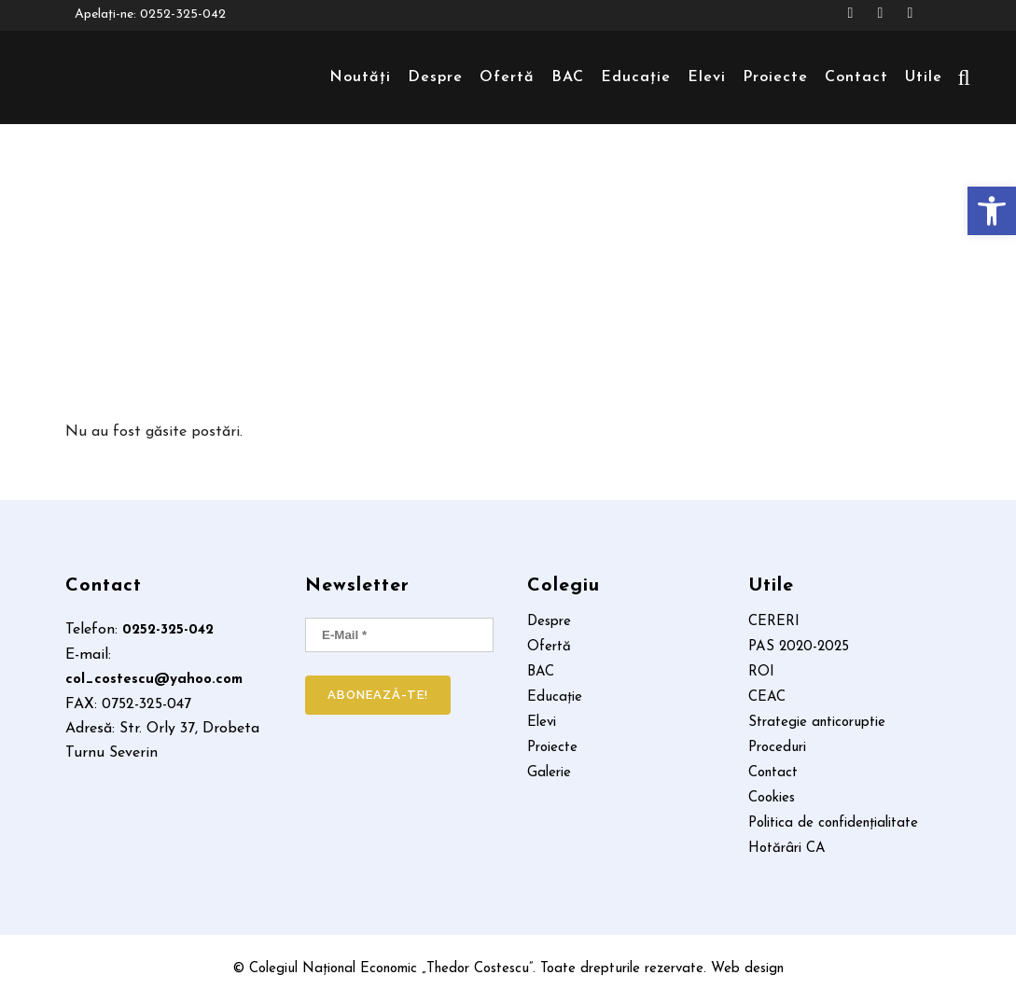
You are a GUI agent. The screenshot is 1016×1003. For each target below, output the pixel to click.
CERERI (774, 622)
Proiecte (552, 748)
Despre (549, 622)
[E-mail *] (399, 635)
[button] (991, 211)
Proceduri (777, 748)
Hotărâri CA (787, 849)
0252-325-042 (183, 15)
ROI (761, 672)
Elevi (541, 723)
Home (501, 267)
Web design (747, 969)
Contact (773, 773)
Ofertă (549, 647)
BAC (540, 672)
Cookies (771, 798)
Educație (554, 698)
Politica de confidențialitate (833, 824)
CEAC (767, 698)
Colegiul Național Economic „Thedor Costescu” (391, 969)
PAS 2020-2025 (798, 647)
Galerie (549, 773)
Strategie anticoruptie (816, 723)
